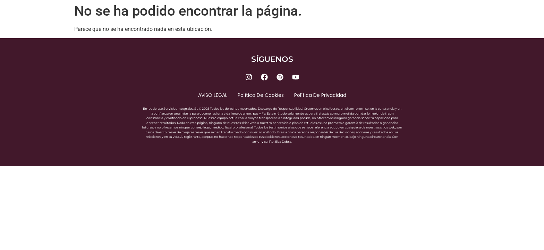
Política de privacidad (320, 95)
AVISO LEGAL (212, 95)
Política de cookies (261, 95)
